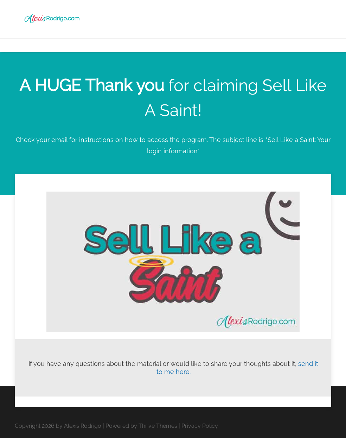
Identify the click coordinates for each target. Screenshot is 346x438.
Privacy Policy (199, 426)
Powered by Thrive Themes (141, 426)
